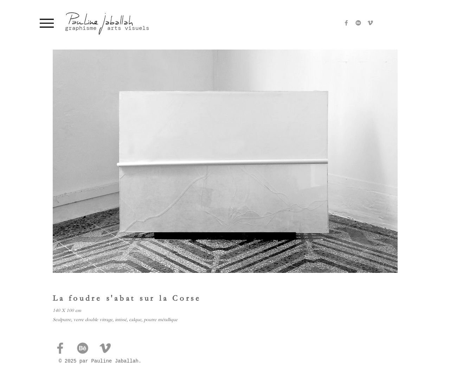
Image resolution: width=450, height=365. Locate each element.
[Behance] (358, 22)
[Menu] (46, 23)
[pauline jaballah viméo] (370, 22)
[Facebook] (346, 22)
